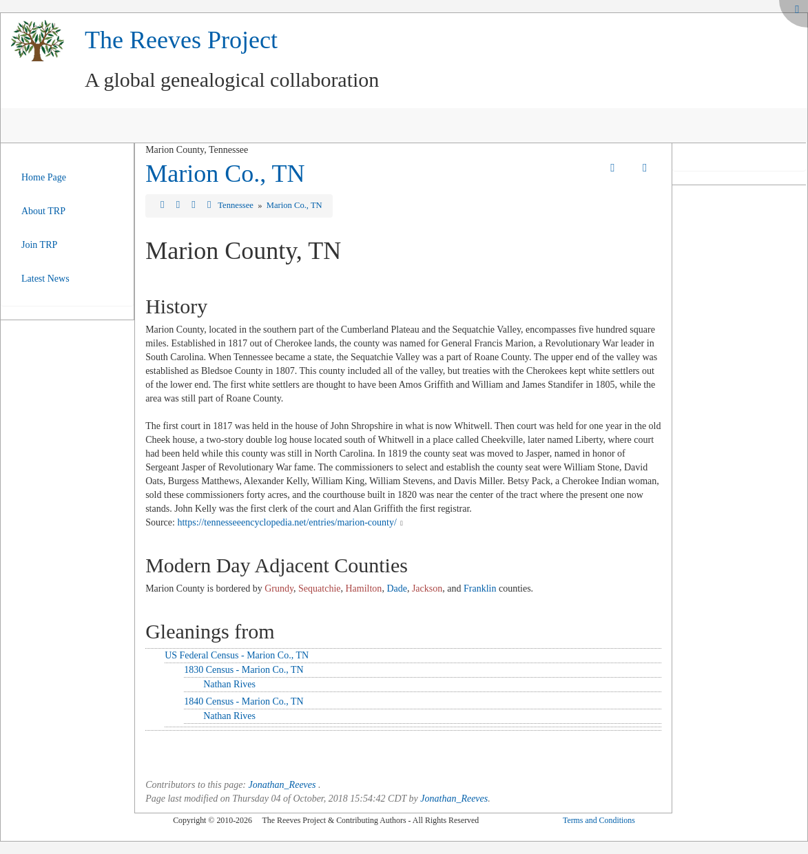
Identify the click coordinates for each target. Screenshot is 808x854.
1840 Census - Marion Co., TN (244, 701)
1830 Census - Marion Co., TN (244, 670)
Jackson (427, 588)
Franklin (480, 588)
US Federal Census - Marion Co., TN (237, 655)
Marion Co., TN (224, 173)
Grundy (279, 588)
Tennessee (237, 205)
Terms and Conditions (599, 820)
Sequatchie (319, 588)
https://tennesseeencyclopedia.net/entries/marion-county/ (286, 522)
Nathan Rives (229, 684)
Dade (396, 588)
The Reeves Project (181, 40)
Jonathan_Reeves (282, 785)
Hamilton (363, 588)
